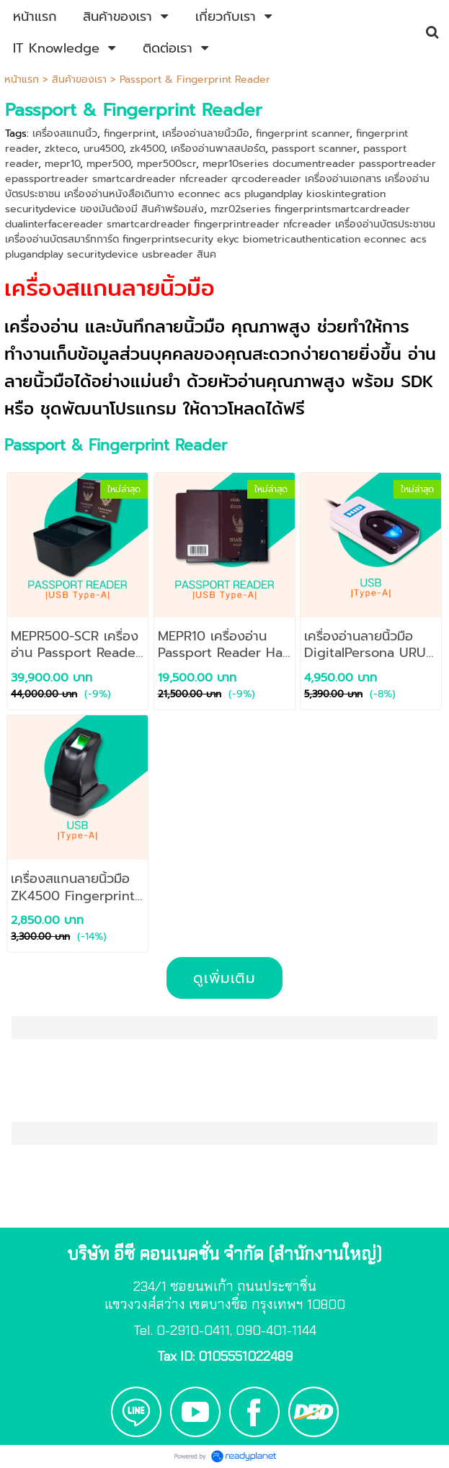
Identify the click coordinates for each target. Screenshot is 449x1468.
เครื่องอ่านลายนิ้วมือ (205, 133)
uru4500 (103, 148)
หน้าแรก (21, 79)
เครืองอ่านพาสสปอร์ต (218, 148)
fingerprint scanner (303, 133)
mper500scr (166, 163)
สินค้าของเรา (79, 79)
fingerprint (130, 133)
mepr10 (62, 163)
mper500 (108, 163)
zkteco (61, 148)
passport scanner (314, 148)
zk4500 (147, 148)
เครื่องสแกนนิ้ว (64, 133)
